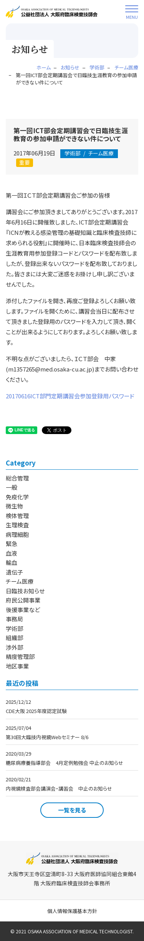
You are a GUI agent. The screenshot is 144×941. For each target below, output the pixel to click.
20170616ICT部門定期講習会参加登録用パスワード (70, 396)
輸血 (11, 562)
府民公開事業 (23, 600)
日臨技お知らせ (25, 591)
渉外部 (14, 647)
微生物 (14, 506)
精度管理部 (20, 656)
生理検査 (17, 525)
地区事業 (17, 666)
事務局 (14, 619)
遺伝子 (14, 572)
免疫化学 (17, 497)
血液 (11, 553)
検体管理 (17, 516)
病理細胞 (17, 534)
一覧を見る (72, 810)
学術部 (14, 628)
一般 (11, 487)
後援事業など (23, 610)
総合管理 (17, 478)
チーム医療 (89, 153)
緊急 (11, 544)
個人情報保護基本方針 (72, 911)
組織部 (14, 638)
